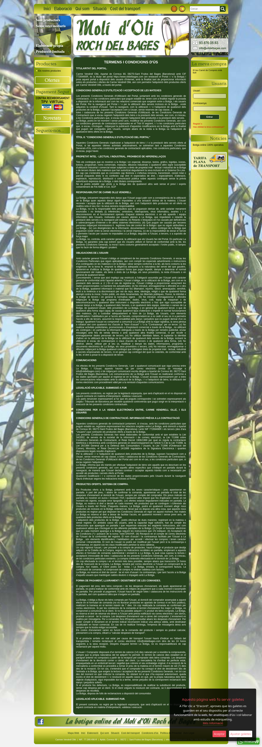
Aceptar (219, 734)
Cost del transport (125, 8)
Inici (47, 8)
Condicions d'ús (150, 733)
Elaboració (63, 8)
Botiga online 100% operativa (208, 145)
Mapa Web (74, 733)
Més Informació (213, 723)
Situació (100, 8)
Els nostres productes (48, 70)
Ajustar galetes (240, 734)
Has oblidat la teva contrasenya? (209, 127)
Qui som (82, 8)
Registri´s (197, 124)
